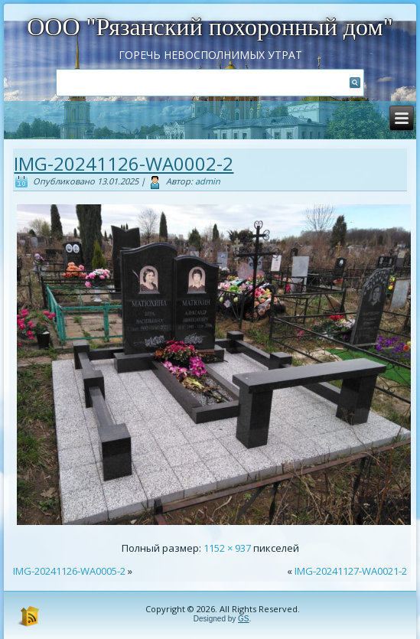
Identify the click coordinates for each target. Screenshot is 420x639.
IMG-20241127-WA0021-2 (351, 571)
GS (243, 619)
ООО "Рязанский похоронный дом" (210, 27)
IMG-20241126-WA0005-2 (69, 571)
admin (207, 181)
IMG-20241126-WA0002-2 (123, 163)
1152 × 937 (227, 548)
